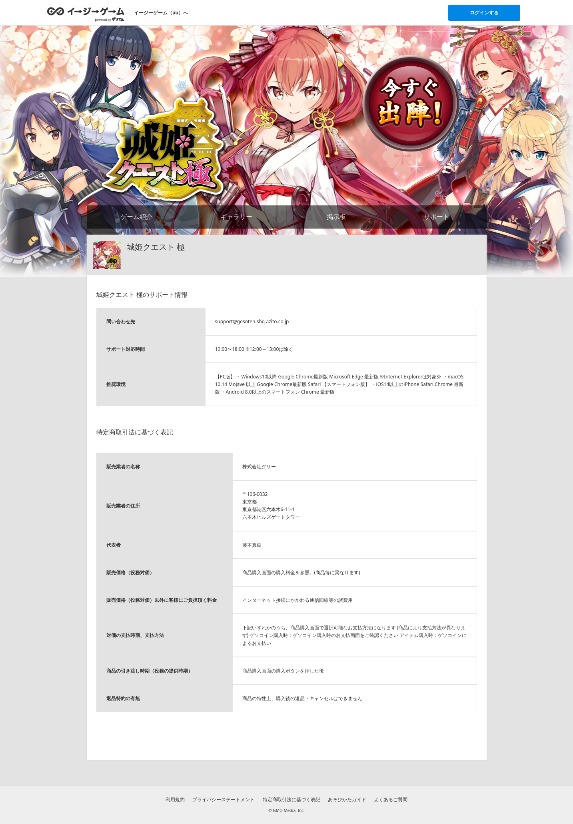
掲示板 (336, 216)
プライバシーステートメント (223, 799)
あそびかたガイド (347, 799)
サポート (436, 216)
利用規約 (175, 799)
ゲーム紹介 (136, 216)
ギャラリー (236, 216)
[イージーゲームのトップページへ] (86, 14)
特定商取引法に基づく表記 (291, 799)
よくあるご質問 (390, 799)
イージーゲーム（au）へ (161, 12)
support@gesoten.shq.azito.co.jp (252, 321)
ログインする (484, 12)
